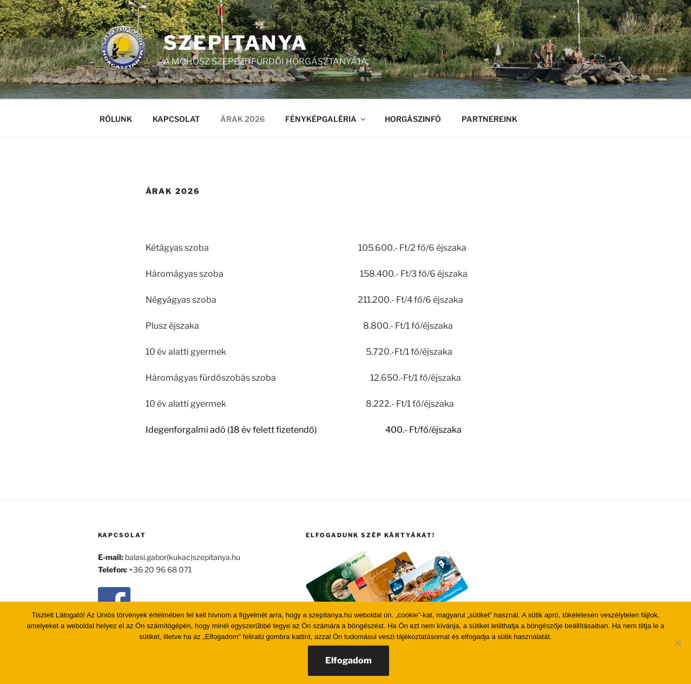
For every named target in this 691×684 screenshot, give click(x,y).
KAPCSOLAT (176, 118)
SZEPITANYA (235, 43)
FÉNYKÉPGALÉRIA (326, 118)
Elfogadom (348, 660)
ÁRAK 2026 (242, 118)
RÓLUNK (116, 118)
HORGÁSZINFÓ (413, 118)
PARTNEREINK (489, 118)
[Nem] (677, 642)
